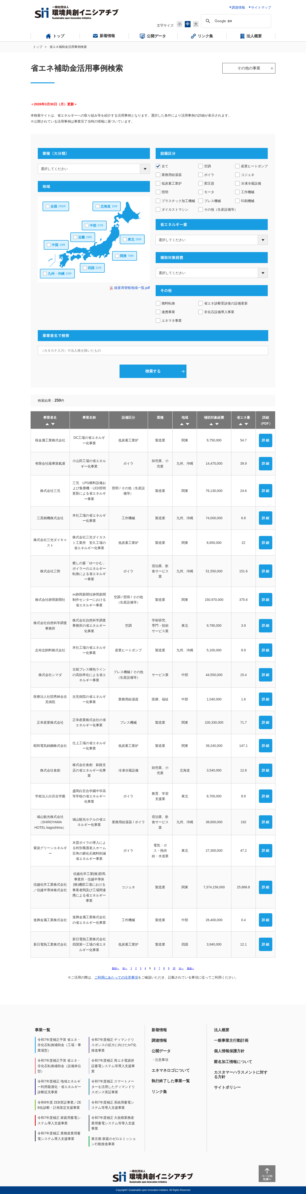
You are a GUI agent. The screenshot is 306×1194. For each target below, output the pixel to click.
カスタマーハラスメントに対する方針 (241, 1074)
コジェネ (247, 175)
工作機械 (247, 192)
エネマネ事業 (172, 320)
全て (165, 166)
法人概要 (221, 1030)
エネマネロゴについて (171, 1070)
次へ (181, 968)
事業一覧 (42, 1030)
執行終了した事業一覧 (171, 1081)
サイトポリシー (227, 1087)
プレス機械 (212, 201)
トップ (37, 47)
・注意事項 (160, 1060)
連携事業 (168, 312)
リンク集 (159, 1092)
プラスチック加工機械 (178, 201)
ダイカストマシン (175, 209)
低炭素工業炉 (172, 183)
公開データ (161, 1051)
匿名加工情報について (233, 1062)
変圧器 (209, 183)
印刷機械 (247, 201)
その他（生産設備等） (221, 209)
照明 (165, 192)
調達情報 (159, 1040)
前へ (124, 968)
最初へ (115, 968)
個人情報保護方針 (229, 1051)
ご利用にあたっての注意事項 (116, 977)
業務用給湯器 (172, 175)
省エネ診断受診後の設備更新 (226, 303)
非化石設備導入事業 (219, 312)
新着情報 (159, 1030)
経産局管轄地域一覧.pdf (132, 288)
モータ (209, 192)
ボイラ (209, 175)
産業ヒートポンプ (254, 166)
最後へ (190, 968)
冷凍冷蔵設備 (251, 183)
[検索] (235, 21)
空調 (207, 166)
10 (174, 968)
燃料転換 (168, 303)
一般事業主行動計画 (231, 1040)
